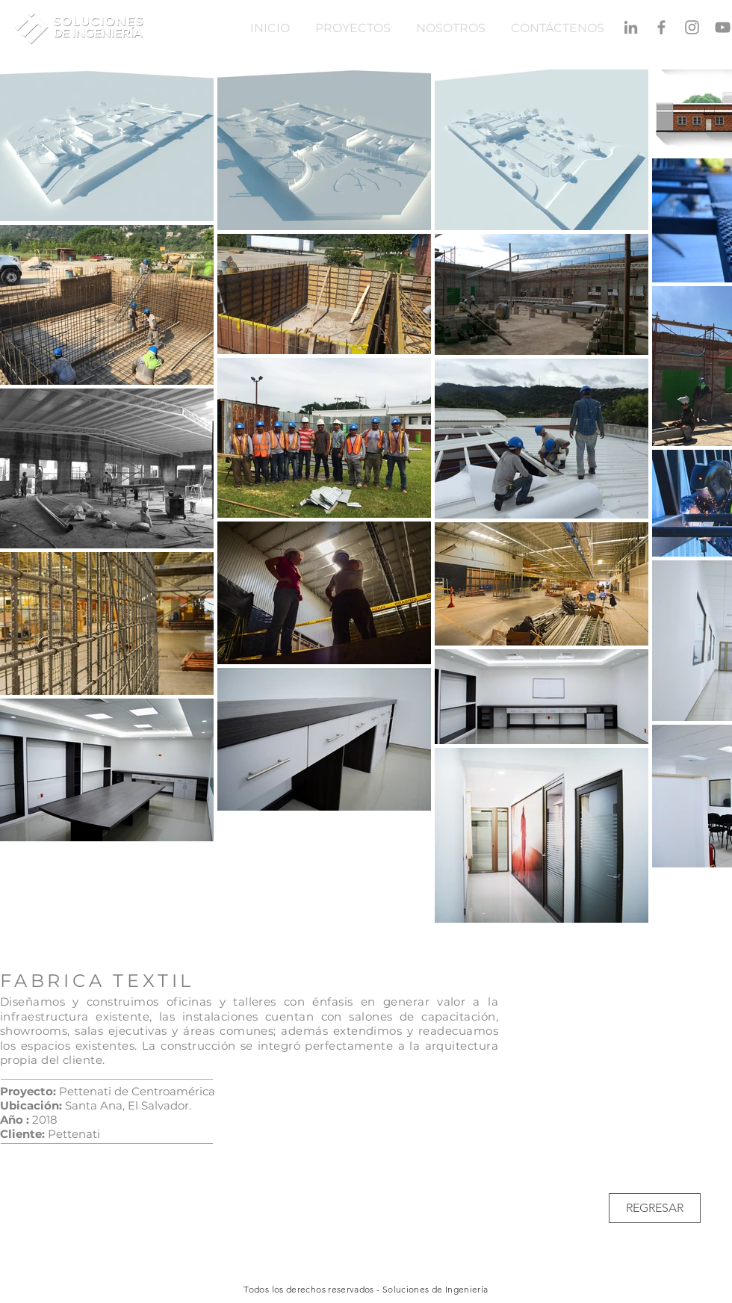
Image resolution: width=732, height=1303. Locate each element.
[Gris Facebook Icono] (661, 27)
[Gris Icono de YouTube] (722, 27)
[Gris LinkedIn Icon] (630, 27)
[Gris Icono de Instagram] (692, 27)
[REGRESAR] (655, 1208)
